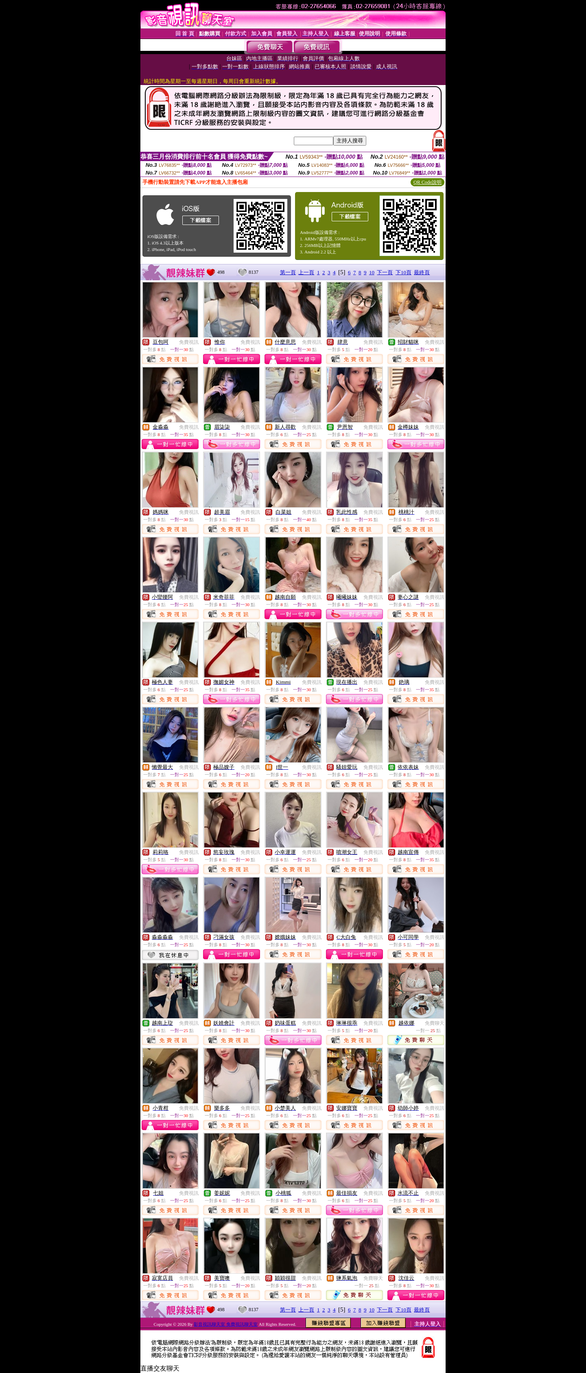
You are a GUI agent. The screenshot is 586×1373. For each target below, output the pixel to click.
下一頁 (385, 272)
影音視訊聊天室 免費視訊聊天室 (226, 1324)
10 (371, 272)
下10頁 (403, 272)
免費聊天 (434, 1023)
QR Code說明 (427, 182)
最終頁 (422, 272)
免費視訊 (189, 342)
